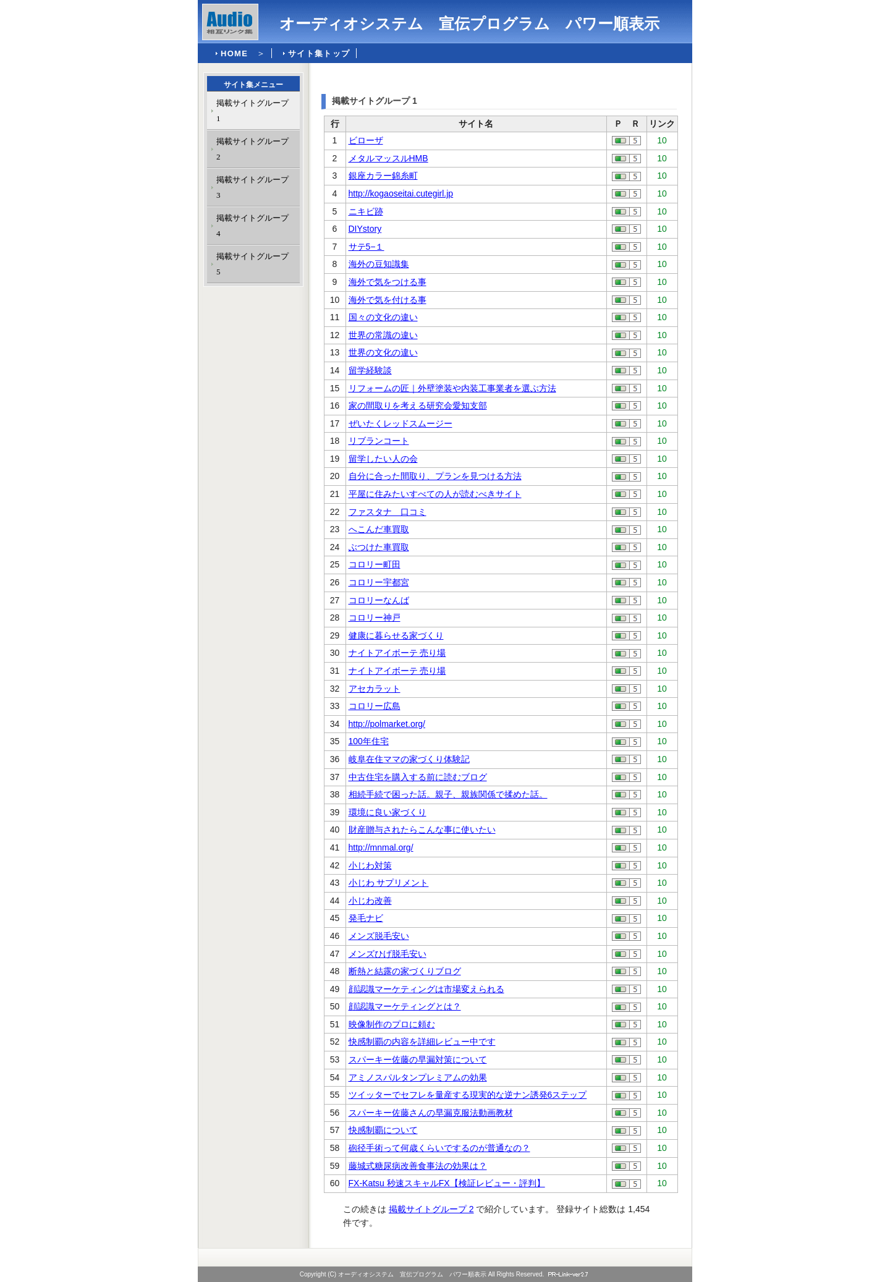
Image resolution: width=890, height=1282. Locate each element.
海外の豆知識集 (379, 264)
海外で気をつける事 (387, 282)
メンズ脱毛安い (379, 936)
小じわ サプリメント (389, 883)
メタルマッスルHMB (388, 158)
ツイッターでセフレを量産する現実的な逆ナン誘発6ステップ (468, 1095)
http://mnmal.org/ (381, 847)
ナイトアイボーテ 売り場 (397, 653)
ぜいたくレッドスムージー (400, 423)
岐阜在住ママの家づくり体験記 (409, 759)
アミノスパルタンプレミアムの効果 (418, 1077)
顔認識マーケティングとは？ (405, 1006)
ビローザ (366, 140)
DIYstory (365, 229)
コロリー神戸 (374, 617)
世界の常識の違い (383, 335)
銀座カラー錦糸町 (383, 175)
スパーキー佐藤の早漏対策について (418, 1059)
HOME (234, 53)
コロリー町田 (374, 564)
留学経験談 (370, 370)
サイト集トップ (319, 53)
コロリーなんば (379, 600)
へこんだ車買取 (379, 529)
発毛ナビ (366, 918)
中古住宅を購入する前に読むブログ (418, 777)
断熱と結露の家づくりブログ (405, 971)
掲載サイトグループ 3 (252, 187)
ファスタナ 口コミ (387, 512)
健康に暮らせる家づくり (396, 635)
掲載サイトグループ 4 (252, 225)
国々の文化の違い (383, 317)
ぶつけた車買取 (379, 547)
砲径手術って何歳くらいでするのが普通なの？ (439, 1148)
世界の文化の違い (383, 352)
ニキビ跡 (366, 211)
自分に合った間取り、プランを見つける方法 (435, 476)
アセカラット (374, 689)
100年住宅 (369, 741)
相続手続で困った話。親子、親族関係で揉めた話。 (448, 794)
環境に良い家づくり (387, 812)
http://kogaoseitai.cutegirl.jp (401, 193)
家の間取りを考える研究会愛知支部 (418, 405)
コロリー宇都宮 (379, 582)
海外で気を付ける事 (387, 300)
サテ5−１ (366, 247)
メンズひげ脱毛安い (387, 954)
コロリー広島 (374, 706)
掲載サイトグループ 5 (252, 264)
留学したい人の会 (383, 459)
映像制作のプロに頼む (392, 1024)
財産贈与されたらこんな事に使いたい (422, 829)
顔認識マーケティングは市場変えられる (426, 989)
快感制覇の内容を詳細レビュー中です (422, 1041)
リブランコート (379, 441)
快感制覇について (383, 1130)
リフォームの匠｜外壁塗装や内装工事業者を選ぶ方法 (452, 388)
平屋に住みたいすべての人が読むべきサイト (435, 494)
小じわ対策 (370, 865)
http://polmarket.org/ (387, 724)
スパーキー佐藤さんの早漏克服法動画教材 (431, 1113)
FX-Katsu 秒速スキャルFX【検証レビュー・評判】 (447, 1183)
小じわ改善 (370, 901)
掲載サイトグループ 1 (252, 110)
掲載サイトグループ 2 (431, 1209)
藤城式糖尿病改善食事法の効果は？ (418, 1166)
